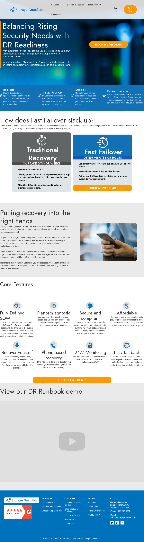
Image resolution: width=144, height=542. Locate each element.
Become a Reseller (75, 5)
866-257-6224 (120, 511)
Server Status (93, 507)
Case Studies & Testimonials (71, 510)
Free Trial (130, 9)
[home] (26, 9)
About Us (91, 503)
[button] (57, 5)
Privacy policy (93, 515)
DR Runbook (47, 503)
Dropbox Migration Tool (52, 511)
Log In (115, 9)
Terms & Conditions (95, 511)
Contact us (56, 14)
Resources (69, 519)
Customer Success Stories (73, 504)
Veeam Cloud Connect (51, 507)
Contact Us (69, 523)
